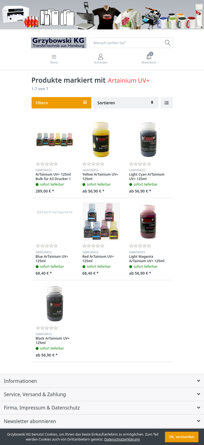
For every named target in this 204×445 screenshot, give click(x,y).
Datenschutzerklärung (122, 439)
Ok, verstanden (181, 436)
